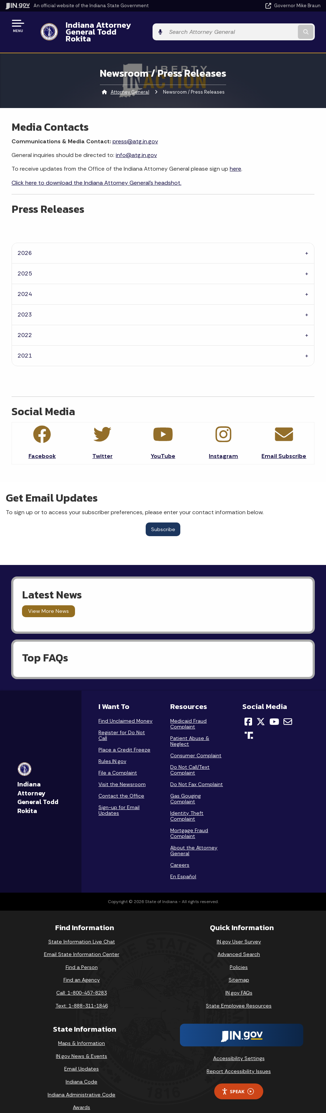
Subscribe (163, 516)
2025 (25, 261)
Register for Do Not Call (121, 723)
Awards (81, 1095)
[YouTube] (274, 709)
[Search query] (274, 26)
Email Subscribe (283, 444)
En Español (183, 864)
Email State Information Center (81, 942)
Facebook (42, 444)
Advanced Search (238, 942)
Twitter (102, 444)
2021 (25, 343)
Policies (239, 954)
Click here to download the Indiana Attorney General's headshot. (96, 170)
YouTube (163, 444)
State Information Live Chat (81, 929)
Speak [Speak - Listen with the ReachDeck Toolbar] (237, 1079)
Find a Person (82, 954)
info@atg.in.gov (136, 142)
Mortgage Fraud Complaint (189, 820)
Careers (179, 852)
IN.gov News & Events (81, 1043)
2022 (25, 323)
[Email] (287, 709)
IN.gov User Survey (239, 929)
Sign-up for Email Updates (119, 797)
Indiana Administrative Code (81, 1082)
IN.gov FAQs (238, 980)
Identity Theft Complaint (186, 803)
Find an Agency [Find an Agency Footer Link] (81, 967)
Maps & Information (81, 1031)
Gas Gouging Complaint (185, 786)
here (235, 156)
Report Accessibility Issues (239, 1058)
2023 (25, 302)
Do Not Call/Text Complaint (190, 757)
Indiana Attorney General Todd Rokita (130, 25)
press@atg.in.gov (135, 129)
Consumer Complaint (195, 743)
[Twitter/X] (260, 709)
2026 (25, 240)
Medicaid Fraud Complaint (188, 711)
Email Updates (81, 1056)
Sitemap (239, 967)
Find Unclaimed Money (125, 708)
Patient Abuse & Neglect (189, 728)
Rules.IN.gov (112, 748)
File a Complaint (117, 760)
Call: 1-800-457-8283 (81, 980)
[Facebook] (248, 709)
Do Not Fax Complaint (196, 771)
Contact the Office (121, 783)
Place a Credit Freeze (124, 737)
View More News (48, 599)
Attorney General (130, 79)
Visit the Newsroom (122, 771)
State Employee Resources (239, 993)
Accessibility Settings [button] (239, 1046)
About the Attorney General (193, 838)
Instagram (223, 444)
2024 (25, 282)
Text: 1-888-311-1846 (82, 993)
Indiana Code (81, 1069)
